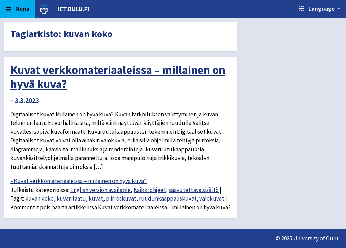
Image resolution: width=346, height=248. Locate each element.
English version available (100, 190)
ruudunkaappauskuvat (168, 198)
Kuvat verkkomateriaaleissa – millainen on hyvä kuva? (117, 77)
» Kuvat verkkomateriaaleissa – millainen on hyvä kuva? (78, 181)
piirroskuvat (121, 198)
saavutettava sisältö (194, 190)
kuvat (96, 198)
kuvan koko (39, 198)
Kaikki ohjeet (150, 190)
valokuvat (211, 198)
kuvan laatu (71, 198)
